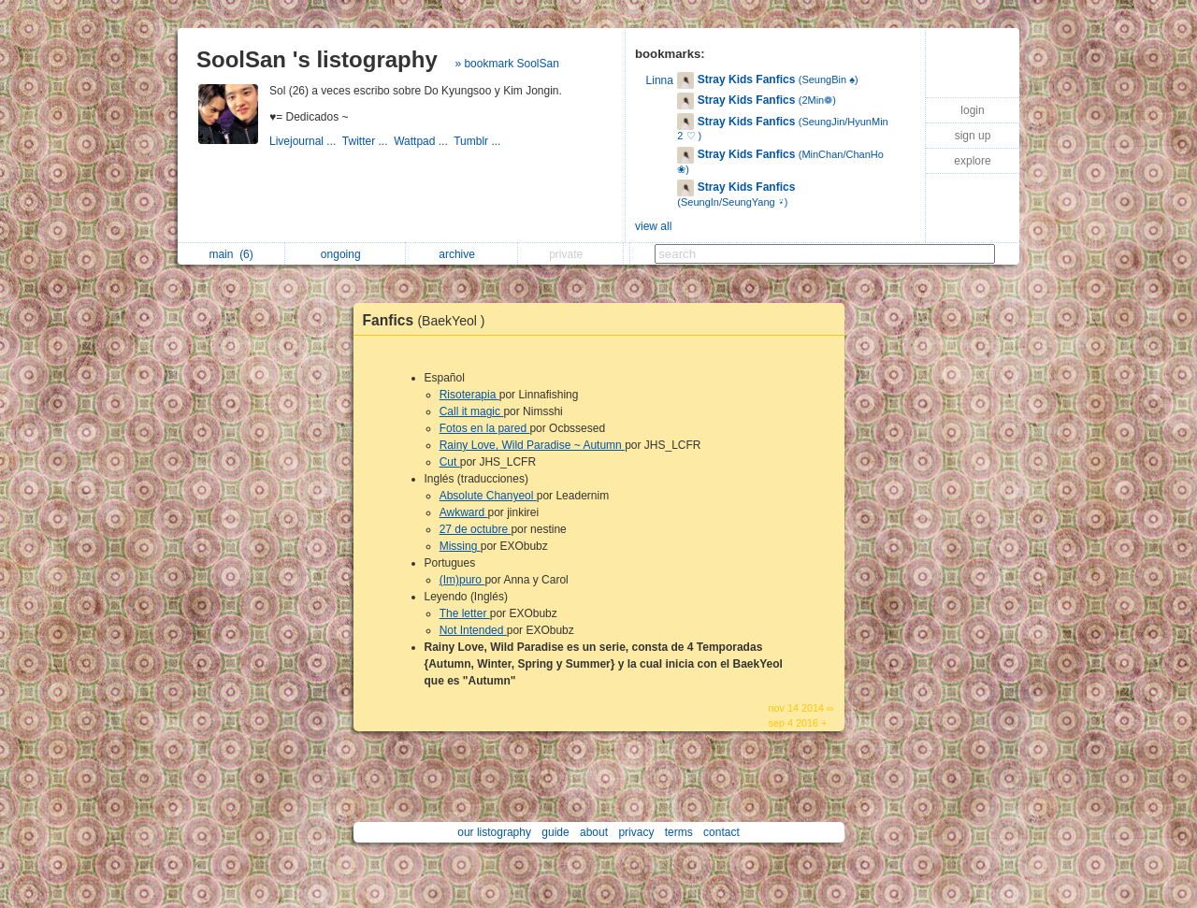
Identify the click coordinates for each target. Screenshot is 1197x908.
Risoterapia (469, 394)
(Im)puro (462, 579)
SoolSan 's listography (317, 59)
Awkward (464, 512)
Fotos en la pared (485, 428)
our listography (494, 832)
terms (679, 832)
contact (721, 832)
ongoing (345, 254)
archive (461, 254)
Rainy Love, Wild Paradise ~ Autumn (532, 445)
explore (972, 160)
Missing (460, 546)
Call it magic (472, 411)
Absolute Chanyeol (488, 495)
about (594, 832)
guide (555, 832)
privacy (636, 832)
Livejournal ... (305, 141)
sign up (973, 135)
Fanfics (429, 320)
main (230, 254)
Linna (659, 80)
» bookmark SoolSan (506, 63)
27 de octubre (476, 529)
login (972, 110)
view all (653, 226)
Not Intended (473, 630)
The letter (465, 613)
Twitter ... (368, 141)
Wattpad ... (424, 141)
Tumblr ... (479, 141)
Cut (450, 461)
